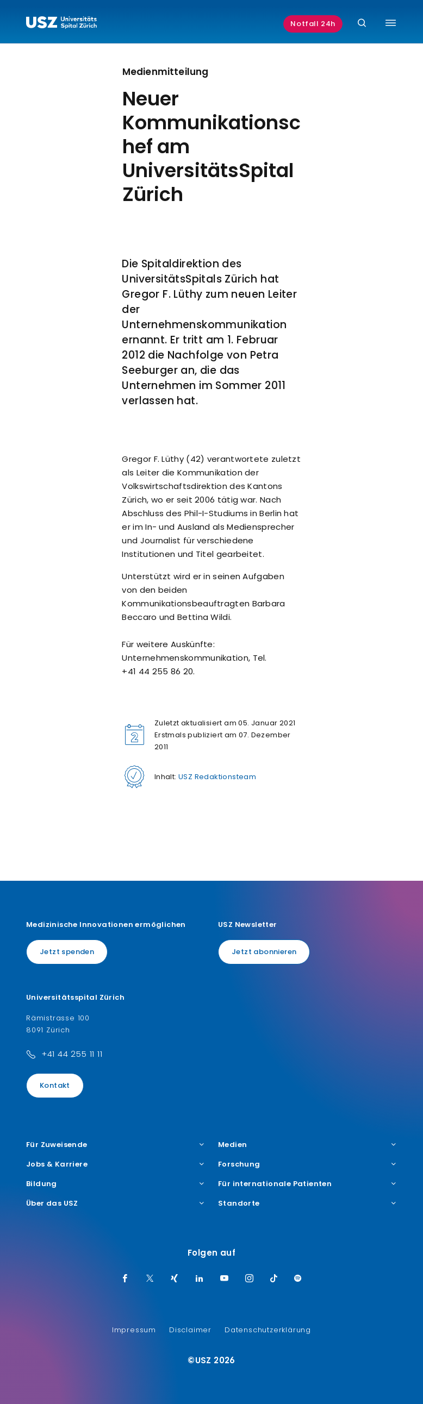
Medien (307, 1145)
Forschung (307, 1164)
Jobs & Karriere (115, 1164)
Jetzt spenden (67, 952)
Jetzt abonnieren (264, 952)
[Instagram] (249, 1279)
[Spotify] (298, 1279)
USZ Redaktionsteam (217, 777)
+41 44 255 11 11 (72, 1054)
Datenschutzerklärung (268, 1330)
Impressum (134, 1330)
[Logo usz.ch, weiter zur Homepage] (61, 24)
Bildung (115, 1184)
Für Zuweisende (115, 1145)
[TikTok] (274, 1279)
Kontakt (55, 1085)
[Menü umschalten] (390, 22)
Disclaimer (190, 1330)
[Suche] (362, 23)
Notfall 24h (312, 23)
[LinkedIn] (199, 1279)
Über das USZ (115, 1203)
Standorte (307, 1203)
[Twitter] (150, 1279)
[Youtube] (224, 1279)
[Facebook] (125, 1279)
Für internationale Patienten (307, 1184)
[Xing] (174, 1279)
